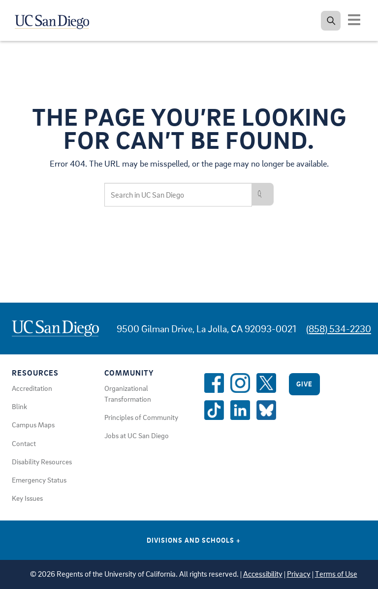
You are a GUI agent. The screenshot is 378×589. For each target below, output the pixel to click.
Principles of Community (141, 417)
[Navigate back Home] (58, 19)
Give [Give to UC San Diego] (304, 384)
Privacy (299, 574)
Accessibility (263, 574)
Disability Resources (42, 461)
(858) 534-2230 (338, 328)
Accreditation (32, 387)
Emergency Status (39, 479)
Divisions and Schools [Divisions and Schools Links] (194, 540)
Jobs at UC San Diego (136, 435)
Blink (19, 406)
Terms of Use (336, 574)
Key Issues (27, 497)
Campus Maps (33, 424)
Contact (24, 443)
